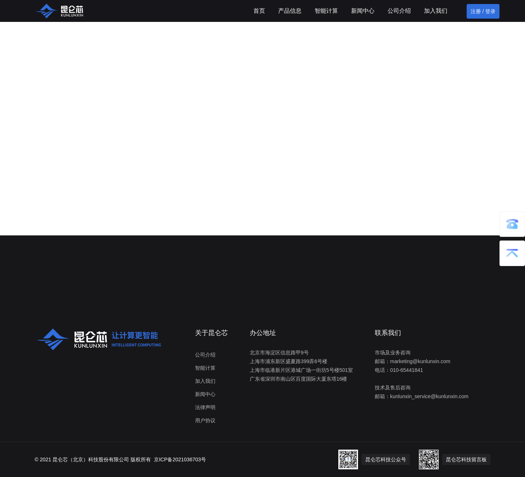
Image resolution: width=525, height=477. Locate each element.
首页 (259, 11)
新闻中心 (362, 11)
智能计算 (326, 11)
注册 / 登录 (483, 11)
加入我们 (435, 11)
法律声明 (205, 407)
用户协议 (205, 420)
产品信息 (290, 11)
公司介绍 (399, 11)
